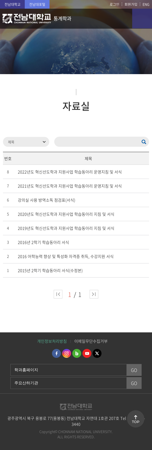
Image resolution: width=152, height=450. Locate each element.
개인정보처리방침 (52, 341)
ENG (146, 4)
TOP (135, 422)
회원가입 (131, 4)
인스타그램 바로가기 (66, 353)
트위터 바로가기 (97, 353)
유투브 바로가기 (86, 353)
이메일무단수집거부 (91, 341)
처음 (58, 294)
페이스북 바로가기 (56, 353)
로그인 (114, 4)
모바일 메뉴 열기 (142, 18)
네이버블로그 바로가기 (76, 353)
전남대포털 (37, 4)
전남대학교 (12, 4)
